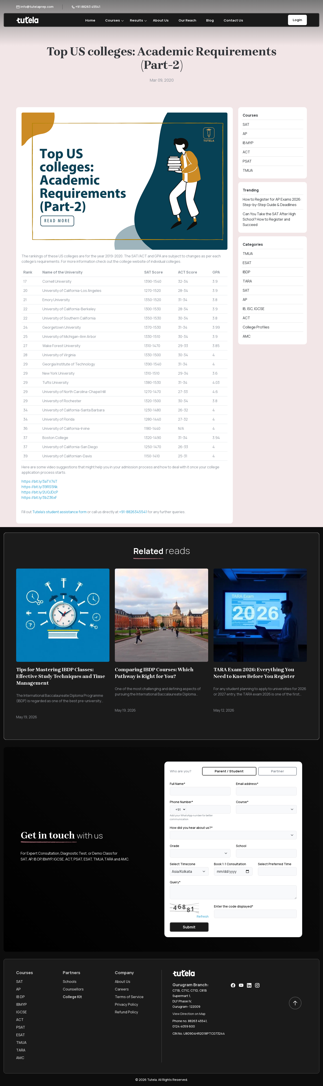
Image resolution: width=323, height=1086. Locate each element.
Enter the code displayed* (233, 906)
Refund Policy (126, 1012)
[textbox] (238, 809)
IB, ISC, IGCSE (253, 308)
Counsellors (73, 989)
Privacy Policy (126, 1004)
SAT (246, 124)
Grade (174, 846)
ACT (246, 152)
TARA (247, 281)
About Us (161, 20)
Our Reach (187, 20)
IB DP (20, 996)
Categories (253, 244)
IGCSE (21, 1012)
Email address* (247, 784)
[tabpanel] (233, 856)
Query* (175, 882)
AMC (247, 336)
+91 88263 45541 (86, 6)
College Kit (72, 996)
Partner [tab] (277, 771)
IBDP (246, 271)
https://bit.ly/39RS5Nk (40, 486)
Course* (242, 802)
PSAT (247, 161)
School (241, 846)
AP (245, 133)
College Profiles (256, 327)
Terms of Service (129, 996)
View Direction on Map (188, 1014)
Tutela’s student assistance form (59, 511)
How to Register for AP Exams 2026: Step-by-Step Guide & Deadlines (272, 202)
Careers (122, 989)
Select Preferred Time (274, 864)
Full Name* (177, 784)
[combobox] (266, 809)
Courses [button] (112, 20)
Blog (210, 20)
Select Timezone (182, 864)
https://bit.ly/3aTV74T (39, 481)
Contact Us (233, 20)
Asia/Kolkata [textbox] (182, 871)
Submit (189, 927)
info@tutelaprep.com (34, 6)
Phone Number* (181, 802)
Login (297, 19)
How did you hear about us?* (191, 827)
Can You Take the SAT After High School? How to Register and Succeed (269, 219)
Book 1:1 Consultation (230, 864)
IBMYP (21, 1004)
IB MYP (248, 142)
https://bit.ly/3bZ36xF (39, 497)
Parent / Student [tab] (229, 771)
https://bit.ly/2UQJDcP (40, 492)
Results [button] (136, 20)
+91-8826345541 (133, 511)
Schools (69, 981)
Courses (250, 115)
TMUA (248, 170)
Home (90, 20)
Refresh (203, 916)
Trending (251, 190)
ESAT (247, 262)
